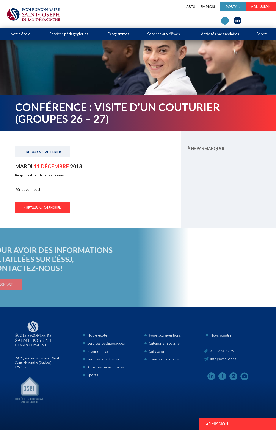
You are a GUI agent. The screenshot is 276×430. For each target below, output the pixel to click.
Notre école (20, 33)
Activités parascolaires (220, 33)
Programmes (118, 33)
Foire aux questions (165, 335)
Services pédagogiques (68, 33)
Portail (233, 6)
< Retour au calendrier (42, 152)
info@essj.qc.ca (223, 358)
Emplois (207, 6)
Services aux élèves (163, 33)
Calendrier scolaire (164, 343)
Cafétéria (156, 351)
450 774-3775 (222, 350)
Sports (262, 33)
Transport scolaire (164, 359)
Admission (261, 6)
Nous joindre (220, 335)
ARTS (190, 6)
